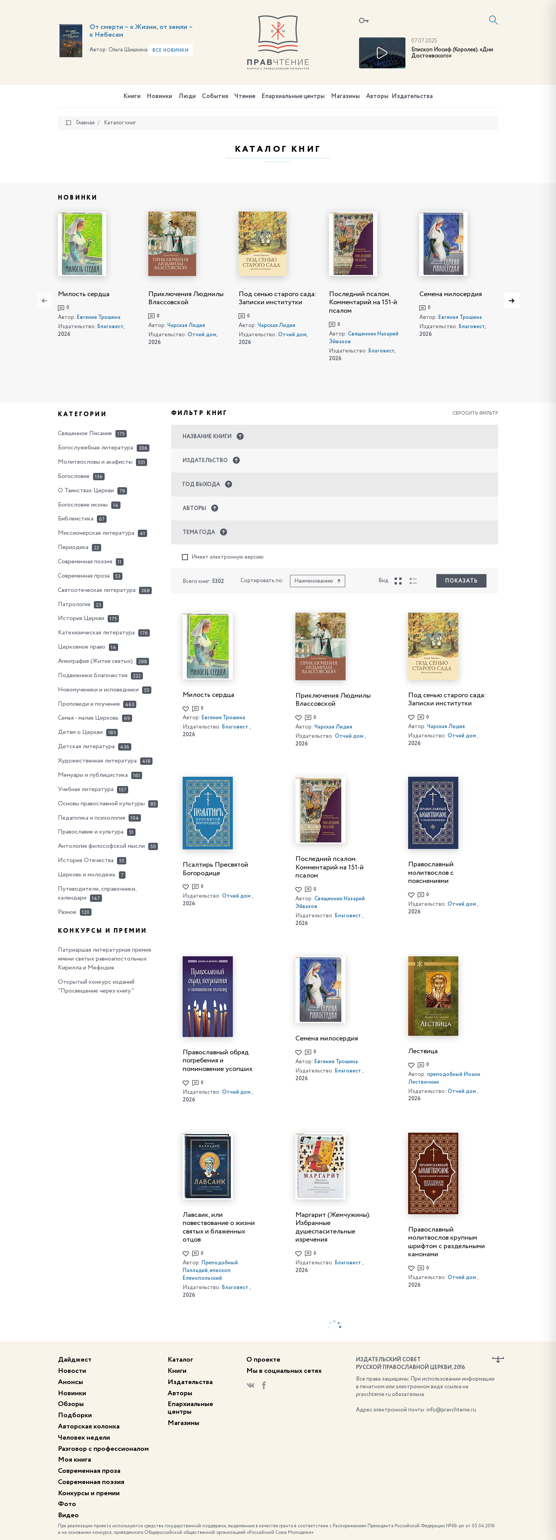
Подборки (75, 1415)
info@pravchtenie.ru (451, 1410)
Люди (187, 96)
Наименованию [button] (317, 581)
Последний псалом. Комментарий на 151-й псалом (363, 302)
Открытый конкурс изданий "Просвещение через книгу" (96, 986)
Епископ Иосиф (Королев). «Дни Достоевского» (452, 53)
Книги (132, 96)
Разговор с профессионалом (103, 1448)
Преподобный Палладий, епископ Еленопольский (210, 1270)
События (215, 96)
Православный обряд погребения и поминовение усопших (218, 1060)
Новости (72, 1370)
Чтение (244, 96)
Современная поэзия (91, 1482)
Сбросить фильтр (475, 413)
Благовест (110, 326)
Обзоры (71, 1404)
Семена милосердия (450, 294)
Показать (461, 581)
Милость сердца (84, 294)
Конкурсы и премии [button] (102, 931)
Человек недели (84, 1437)
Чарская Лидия (186, 325)
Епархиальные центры (293, 96)
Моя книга (74, 1459)
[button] (334, 437)
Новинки (159, 96)
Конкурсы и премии (89, 1493)
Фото (67, 1504)
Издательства (412, 96)
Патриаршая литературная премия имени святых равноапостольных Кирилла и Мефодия (104, 959)
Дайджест (75, 1359)
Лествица (423, 1051)
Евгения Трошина (98, 317)
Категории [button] (82, 415)
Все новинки (171, 50)
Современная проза (89, 1470)
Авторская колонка (89, 1426)
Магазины (345, 96)
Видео (68, 1515)
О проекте (263, 1359)
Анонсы (70, 1382)
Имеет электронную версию (223, 557)
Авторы (377, 96)
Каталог (180, 1359)
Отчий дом (202, 334)
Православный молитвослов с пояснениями (431, 872)
